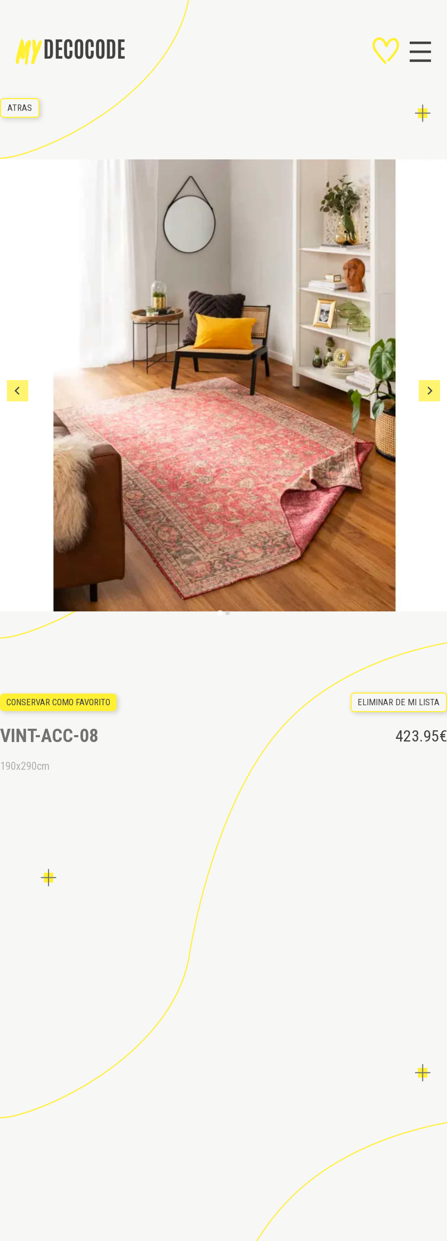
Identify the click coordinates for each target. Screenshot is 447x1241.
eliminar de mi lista (398, 702)
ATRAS (19, 108)
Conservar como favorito (58, 702)
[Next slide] (429, 390)
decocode (70, 52)
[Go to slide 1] (220, 613)
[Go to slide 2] (227, 613)
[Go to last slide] (17, 390)
